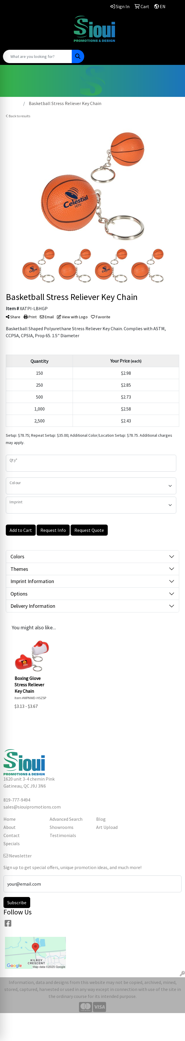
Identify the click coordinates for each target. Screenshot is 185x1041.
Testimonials (63, 835)
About (9, 827)
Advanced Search (66, 819)
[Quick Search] (37, 56)
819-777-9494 (32, 23)
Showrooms (61, 827)
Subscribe (16, 902)
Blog (101, 819)
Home (9, 819)
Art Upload (107, 827)
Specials (11, 843)
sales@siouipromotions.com (32, 30)
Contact (11, 835)
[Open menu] (173, 56)
